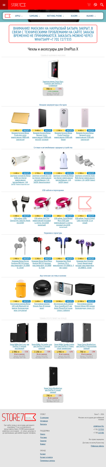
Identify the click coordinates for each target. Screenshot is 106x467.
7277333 (101, 429)
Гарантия (43, 440)
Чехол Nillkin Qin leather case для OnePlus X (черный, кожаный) (42, 346)
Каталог (43, 454)
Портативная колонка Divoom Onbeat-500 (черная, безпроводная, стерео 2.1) (85, 305)
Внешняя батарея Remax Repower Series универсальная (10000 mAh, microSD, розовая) (41, 136)
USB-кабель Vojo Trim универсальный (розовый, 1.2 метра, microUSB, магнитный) (42, 221)
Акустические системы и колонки (53, 275)
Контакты (43, 424)
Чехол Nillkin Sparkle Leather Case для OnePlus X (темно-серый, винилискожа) (64, 346)
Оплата (42, 434)
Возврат (43, 444)
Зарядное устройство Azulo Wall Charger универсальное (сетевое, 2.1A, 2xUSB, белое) (85, 177)
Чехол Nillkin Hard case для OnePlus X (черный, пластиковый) (19, 346)
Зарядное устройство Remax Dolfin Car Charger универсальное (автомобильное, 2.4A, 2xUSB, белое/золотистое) (20, 180)
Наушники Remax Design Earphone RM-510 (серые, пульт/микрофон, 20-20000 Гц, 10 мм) (20, 264)
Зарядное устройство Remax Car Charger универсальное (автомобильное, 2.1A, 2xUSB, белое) (63, 178)
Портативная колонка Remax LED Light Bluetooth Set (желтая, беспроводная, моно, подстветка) (20, 307)
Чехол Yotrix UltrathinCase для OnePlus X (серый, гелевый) (53, 390)
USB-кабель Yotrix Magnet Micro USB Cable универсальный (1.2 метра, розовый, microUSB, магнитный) (63, 222)
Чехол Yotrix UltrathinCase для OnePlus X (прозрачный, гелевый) (86, 346)
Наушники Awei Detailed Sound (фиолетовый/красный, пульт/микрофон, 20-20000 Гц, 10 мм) (84, 264)
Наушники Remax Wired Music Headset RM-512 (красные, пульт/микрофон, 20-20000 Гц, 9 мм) (42, 264)
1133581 (101, 432)
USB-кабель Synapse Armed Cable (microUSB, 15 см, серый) (85, 220)
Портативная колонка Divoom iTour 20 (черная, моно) (42, 305)
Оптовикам (44, 421)
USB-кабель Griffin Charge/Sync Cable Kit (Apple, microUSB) (20, 220)
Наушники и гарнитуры (53, 233)
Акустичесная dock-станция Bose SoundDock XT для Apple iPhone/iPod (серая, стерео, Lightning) (63, 307)
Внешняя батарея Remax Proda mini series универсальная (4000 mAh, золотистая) (20, 136)
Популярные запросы (47, 460)
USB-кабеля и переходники (53, 190)
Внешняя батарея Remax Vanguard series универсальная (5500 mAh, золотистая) (85, 136)
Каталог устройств (46, 457)
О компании (44, 417)
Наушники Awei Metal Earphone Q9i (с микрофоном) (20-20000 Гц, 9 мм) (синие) (63, 264)
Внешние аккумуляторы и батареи (53, 104)
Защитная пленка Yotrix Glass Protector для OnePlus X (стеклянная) (53, 83)
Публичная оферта (97, 446)
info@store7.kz (98, 426)
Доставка (43, 437)
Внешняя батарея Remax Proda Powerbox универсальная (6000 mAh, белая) (63, 136)
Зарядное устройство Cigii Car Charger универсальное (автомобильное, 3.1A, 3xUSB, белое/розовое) (41, 178)
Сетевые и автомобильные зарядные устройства (53, 147)
